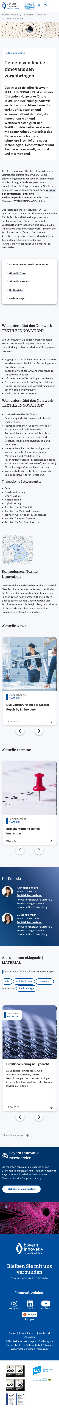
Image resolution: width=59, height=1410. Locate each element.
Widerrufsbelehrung (22, 1349)
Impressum (42, 1349)
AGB (8, 1341)
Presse (13, 1333)
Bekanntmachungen (25, 1341)
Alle (7, 981)
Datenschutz (33, 1345)
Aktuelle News (17, 273)
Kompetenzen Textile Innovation (28, 264)
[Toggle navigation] (53, 6)
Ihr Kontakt (16, 290)
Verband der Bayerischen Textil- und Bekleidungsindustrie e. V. (29, 194)
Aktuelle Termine (19, 281)
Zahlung (47, 1345)
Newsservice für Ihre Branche (30, 1278)
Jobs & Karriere (28, 1333)
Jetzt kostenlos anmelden (21, 1189)
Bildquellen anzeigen (13, 1135)
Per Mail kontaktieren (29, 895)
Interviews (45, 981)
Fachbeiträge (17, 298)
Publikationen (24, 981)
